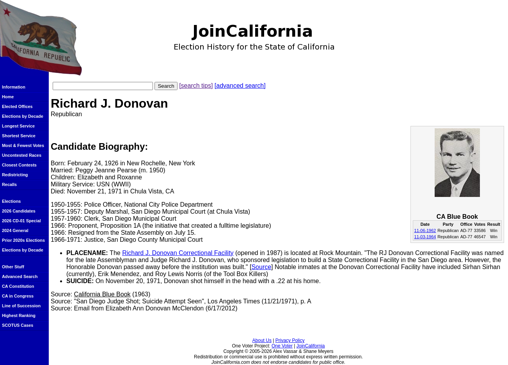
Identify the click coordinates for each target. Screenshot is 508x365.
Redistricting (15, 174)
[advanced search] (240, 85)
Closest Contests (19, 165)
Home (8, 96)
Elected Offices (17, 106)
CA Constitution (18, 286)
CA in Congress (18, 296)
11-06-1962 (425, 230)
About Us (262, 340)
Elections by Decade (22, 116)
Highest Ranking (19, 315)
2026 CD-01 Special (21, 220)
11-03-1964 (425, 236)
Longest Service (18, 126)
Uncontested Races (21, 155)
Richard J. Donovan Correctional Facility (177, 253)
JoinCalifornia (311, 346)
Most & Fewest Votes (23, 145)
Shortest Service (19, 135)
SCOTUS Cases (17, 325)
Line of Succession (21, 305)
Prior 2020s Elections (23, 240)
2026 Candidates (19, 211)
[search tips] (196, 85)
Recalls (9, 184)
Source (261, 267)
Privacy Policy (290, 340)
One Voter (282, 346)
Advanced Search (19, 276)
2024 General (15, 230)
